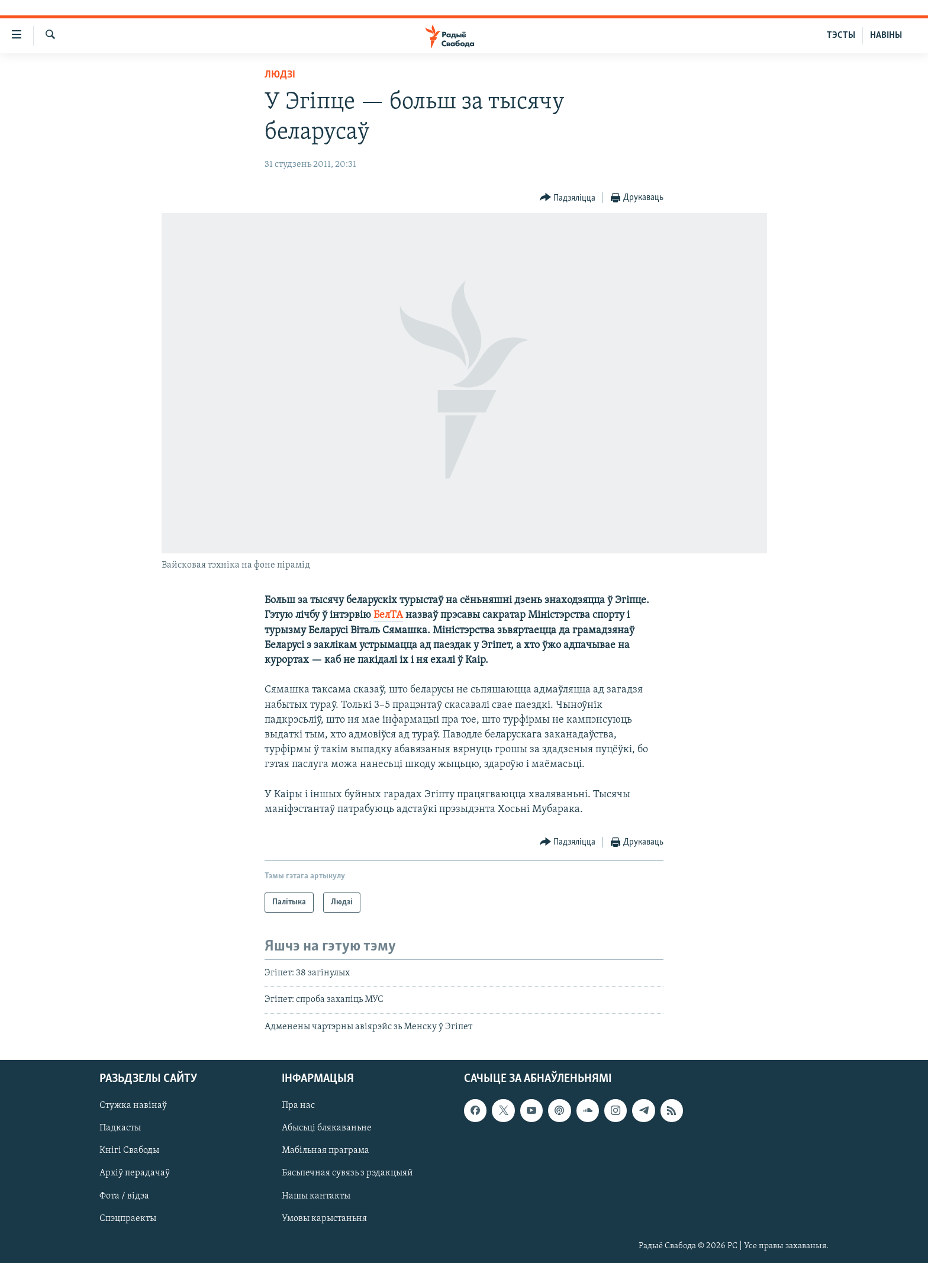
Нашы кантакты (316, 1196)
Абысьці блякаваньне (327, 1128)
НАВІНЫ (886, 35)
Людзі (280, 74)
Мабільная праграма (325, 1151)
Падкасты (120, 1128)
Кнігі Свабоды (129, 1151)
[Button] (568, 198)
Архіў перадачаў (134, 1173)
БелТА (388, 615)
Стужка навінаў (133, 1106)
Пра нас (298, 1106)
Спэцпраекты (127, 1218)
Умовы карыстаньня (324, 1218)
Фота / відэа (124, 1196)
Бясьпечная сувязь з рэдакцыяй (347, 1173)
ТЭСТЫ (841, 35)
